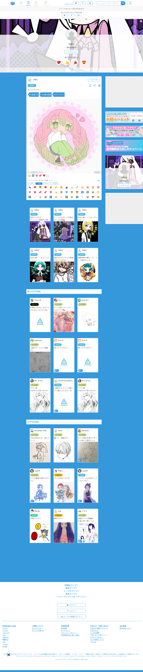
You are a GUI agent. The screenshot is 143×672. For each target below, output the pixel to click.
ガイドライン (65, 630)
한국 (4, 635)
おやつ (47, 184)
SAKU (71, 44)
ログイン (71, 604)
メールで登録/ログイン (71, 616)
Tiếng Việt (6, 633)
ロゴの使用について (97, 639)
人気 (39, 184)
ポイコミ (93, 642)
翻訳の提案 (12, 626)
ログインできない (96, 637)
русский (5, 644)
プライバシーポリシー (68, 633)
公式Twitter (94, 630)
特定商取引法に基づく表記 (70, 635)
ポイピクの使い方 (38, 630)
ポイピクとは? (37, 628)
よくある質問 (94, 633)
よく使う (31, 184)
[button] (8, 654)
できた (31, 85)
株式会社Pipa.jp (125, 628)
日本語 (5, 646)
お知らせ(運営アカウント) (99, 628)
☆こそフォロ (71, 52)
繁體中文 (6, 639)
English (5, 628)
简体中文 (6, 637)
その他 (55, 184)
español (5, 630)
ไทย (4, 642)
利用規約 (64, 628)
